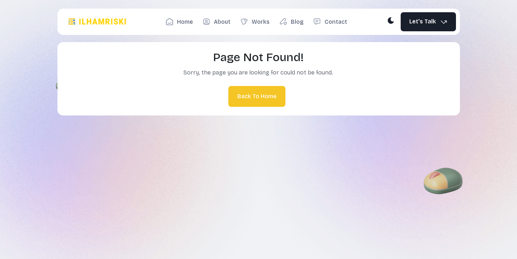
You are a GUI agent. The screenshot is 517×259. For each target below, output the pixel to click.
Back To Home (256, 96)
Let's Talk (429, 22)
